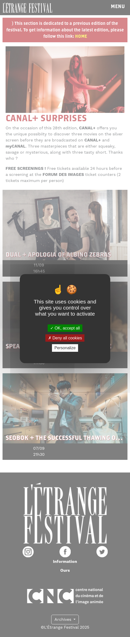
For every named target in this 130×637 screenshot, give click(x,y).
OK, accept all (65, 328)
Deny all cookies (65, 338)
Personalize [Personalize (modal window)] (65, 348)
